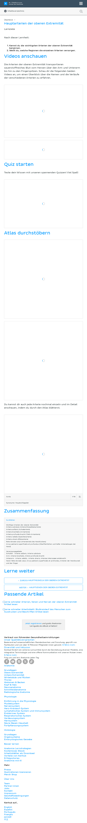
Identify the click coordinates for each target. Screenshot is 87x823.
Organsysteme (12, 737)
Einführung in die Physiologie (20, 701)
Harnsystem (10, 721)
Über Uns (9, 779)
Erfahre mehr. (68, 645)
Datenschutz (11, 798)
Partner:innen (11, 786)
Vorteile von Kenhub (15, 756)
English (8, 807)
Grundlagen (10, 670)
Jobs (6, 788)
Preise (7, 770)
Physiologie (10, 697)
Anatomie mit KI (13, 761)
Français (8, 814)
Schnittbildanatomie (15, 690)
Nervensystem (12, 706)
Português (10, 812)
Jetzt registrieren (33, 623)
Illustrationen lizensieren (17, 772)
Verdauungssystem (14, 718)
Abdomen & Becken (14, 682)
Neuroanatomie (12, 687)
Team (7, 784)
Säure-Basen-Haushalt (16, 723)
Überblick (8, 20)
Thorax (8, 680)
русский (7, 817)
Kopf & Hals (10, 685)
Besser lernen (11, 744)
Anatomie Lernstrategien (17, 748)
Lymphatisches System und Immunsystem (27, 711)
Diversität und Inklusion (17, 647)
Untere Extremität (14, 675)
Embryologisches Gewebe (18, 739)
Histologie (9, 730)
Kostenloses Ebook (14, 751)
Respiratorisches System (17, 716)
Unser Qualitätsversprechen (19, 640)
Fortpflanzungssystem (16, 726)
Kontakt (8, 791)
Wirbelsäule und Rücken (17, 677)
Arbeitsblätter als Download (19, 753)
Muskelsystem (11, 704)
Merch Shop (10, 775)
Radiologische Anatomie (17, 692)
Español (8, 810)
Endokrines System (14, 713)
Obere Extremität (13, 673)
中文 (6, 820)
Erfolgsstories (11, 758)
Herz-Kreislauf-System (16, 708)
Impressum (10, 793)
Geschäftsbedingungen (16, 796)
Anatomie (9, 666)
